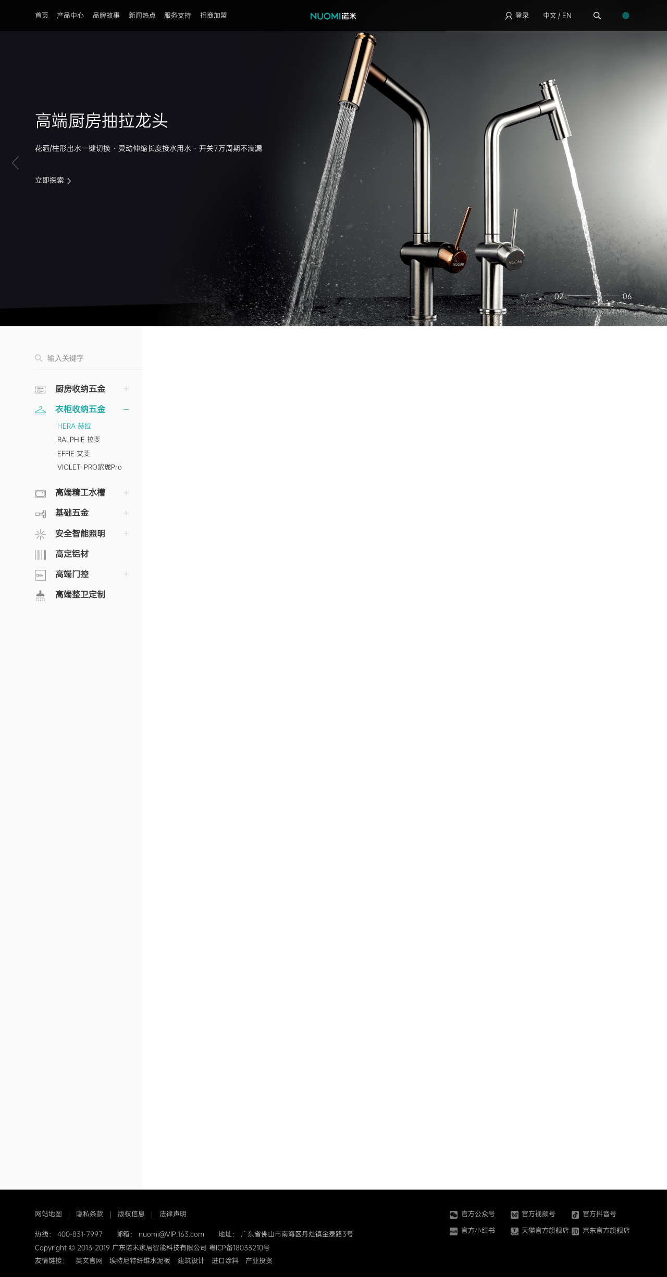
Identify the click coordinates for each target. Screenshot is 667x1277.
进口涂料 (225, 1260)
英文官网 (89, 1260)
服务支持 (177, 15)
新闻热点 (142, 15)
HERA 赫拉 (74, 426)
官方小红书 (472, 1230)
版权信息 (131, 1213)
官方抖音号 (594, 1213)
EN (567, 15)
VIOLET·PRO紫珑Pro (89, 467)
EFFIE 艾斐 (73, 453)
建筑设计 (191, 1260)
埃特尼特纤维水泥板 (139, 1260)
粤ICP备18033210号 (239, 1247)
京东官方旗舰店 (601, 1230)
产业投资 (259, 1260)
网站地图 (48, 1213)
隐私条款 (89, 1213)
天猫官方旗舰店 (540, 1230)
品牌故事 (106, 15)
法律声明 (173, 1213)
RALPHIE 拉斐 (79, 439)
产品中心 (70, 15)
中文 (550, 15)
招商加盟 (213, 15)
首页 (41, 15)
